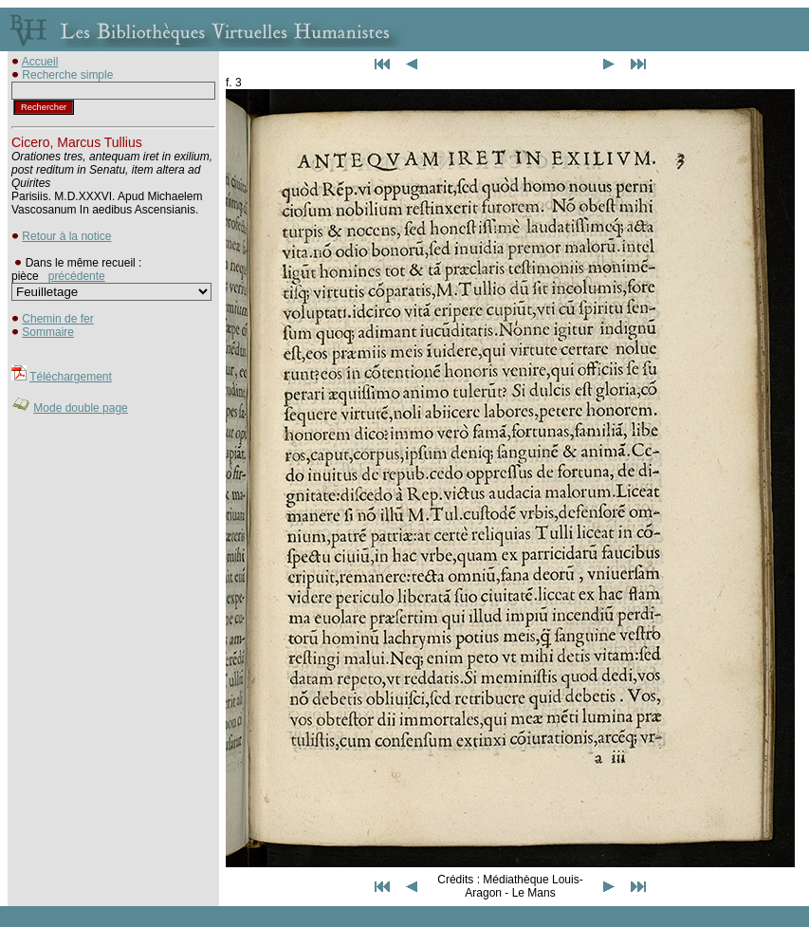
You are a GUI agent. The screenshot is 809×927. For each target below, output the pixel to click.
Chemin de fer (57, 318)
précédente (76, 276)
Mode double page (80, 408)
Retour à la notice (66, 236)
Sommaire (48, 332)
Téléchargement (70, 376)
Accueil (40, 61)
